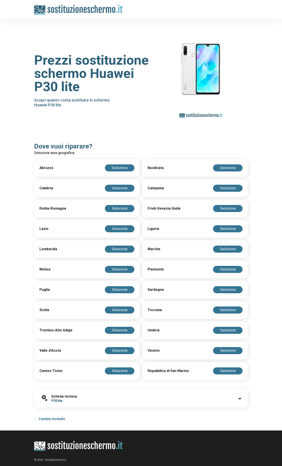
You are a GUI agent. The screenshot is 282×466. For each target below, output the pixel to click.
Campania (156, 188)
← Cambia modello (49, 419)
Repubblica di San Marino (168, 371)
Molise (45, 269)
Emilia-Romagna (52, 208)
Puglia (44, 289)
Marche (154, 249)
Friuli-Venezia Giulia (164, 208)
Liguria (153, 229)
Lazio (43, 229)
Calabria (46, 188)
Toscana (155, 310)
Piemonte (156, 269)
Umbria (154, 330)
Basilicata (156, 168)
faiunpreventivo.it (55, 459)
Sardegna (156, 289)
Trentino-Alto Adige (55, 330)
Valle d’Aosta (50, 350)
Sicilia (44, 310)
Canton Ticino (51, 371)
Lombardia (48, 249)
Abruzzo (46, 168)
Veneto (154, 350)
